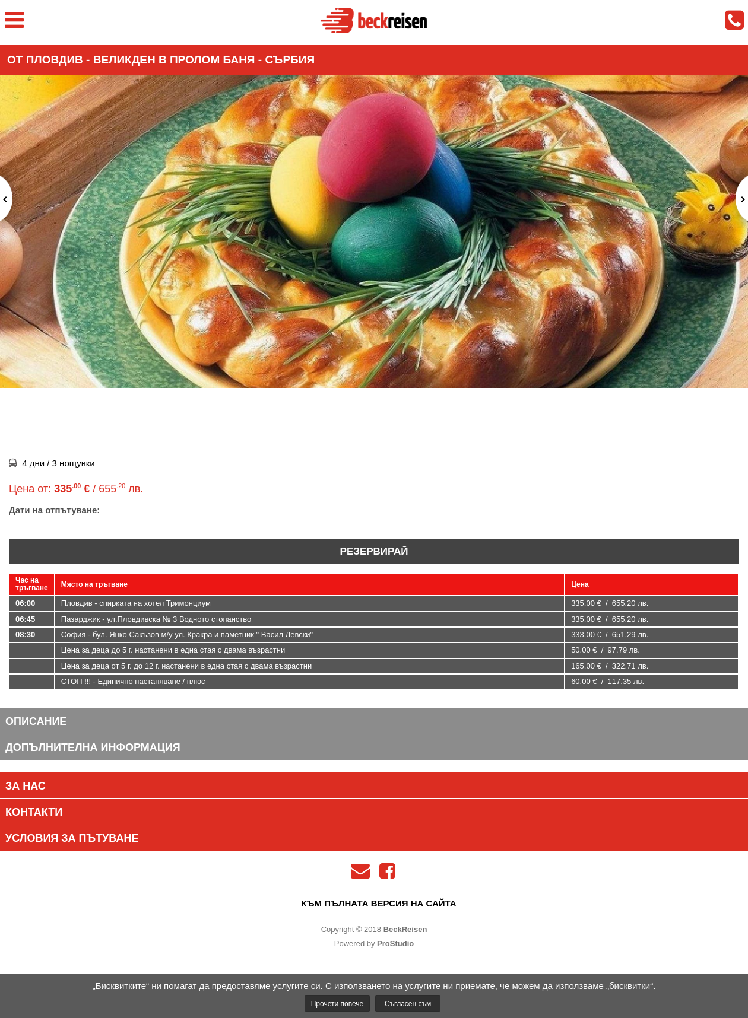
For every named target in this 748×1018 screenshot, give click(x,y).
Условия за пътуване (71, 838)
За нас (25, 786)
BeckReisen (405, 929)
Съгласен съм (408, 1004)
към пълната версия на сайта (378, 903)
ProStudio (395, 943)
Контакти (33, 812)
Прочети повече (337, 1004)
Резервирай (374, 551)
